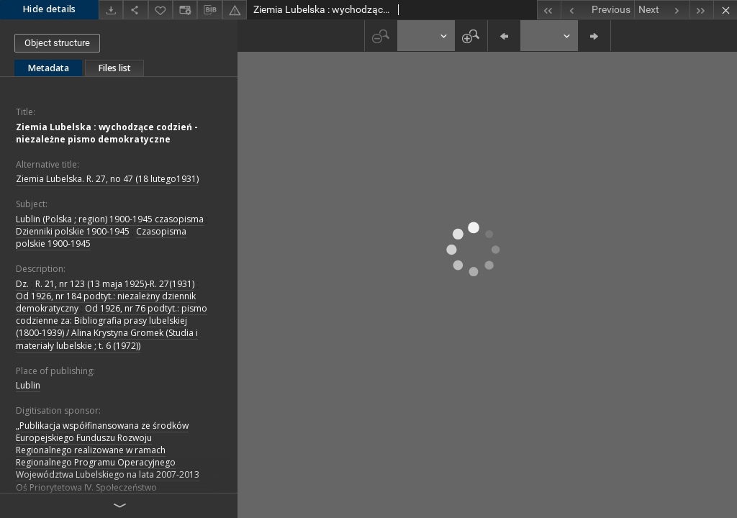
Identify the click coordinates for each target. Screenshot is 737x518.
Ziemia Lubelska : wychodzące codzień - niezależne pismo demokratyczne (107, 133)
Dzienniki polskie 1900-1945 (73, 231)
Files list (114, 68)
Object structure (57, 42)
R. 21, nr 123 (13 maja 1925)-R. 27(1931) (114, 284)
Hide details (49, 9)
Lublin (28, 385)
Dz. (22, 284)
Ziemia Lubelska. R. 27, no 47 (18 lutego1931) (107, 179)
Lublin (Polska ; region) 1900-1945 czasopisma (110, 219)
